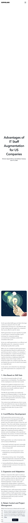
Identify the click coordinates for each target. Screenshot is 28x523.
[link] (5, 2)
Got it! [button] (15, 519)
